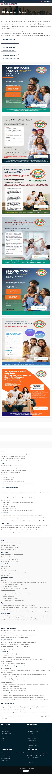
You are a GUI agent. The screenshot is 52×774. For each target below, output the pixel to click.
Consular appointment (33, 742)
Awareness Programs (32, 745)
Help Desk (30, 747)
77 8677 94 (4, 1)
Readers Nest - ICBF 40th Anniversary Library (37, 729)
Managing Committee (6, 729)
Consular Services (32, 740)
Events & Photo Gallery (7, 733)
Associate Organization (7, 736)
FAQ (3, 740)
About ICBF (4, 726)
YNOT (33, 768)
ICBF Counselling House (33, 738)
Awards (3, 738)
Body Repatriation (32, 736)
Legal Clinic (30, 733)
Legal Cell (30, 726)
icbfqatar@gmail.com (47, 1)
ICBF (19, 768)
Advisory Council (5, 731)
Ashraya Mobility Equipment (34, 731)
